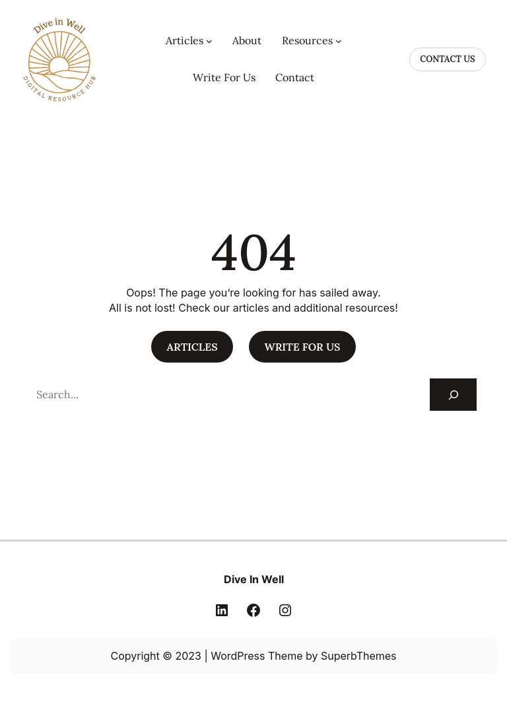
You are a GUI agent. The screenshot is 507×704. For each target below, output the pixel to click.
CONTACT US (447, 59)
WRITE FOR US (303, 346)
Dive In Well (254, 579)
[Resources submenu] (338, 41)
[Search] (453, 394)
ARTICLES (191, 346)
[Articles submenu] (209, 41)
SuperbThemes (359, 655)
